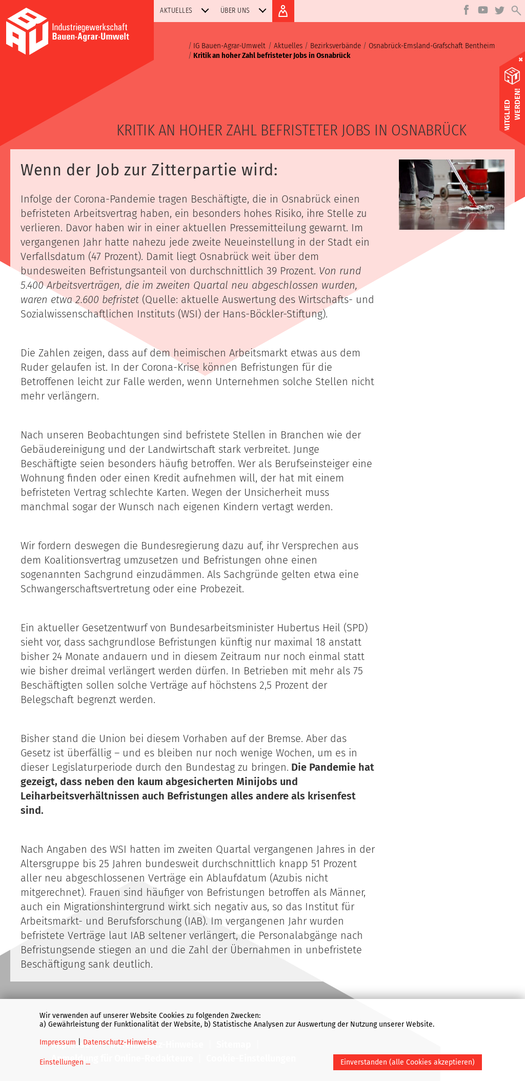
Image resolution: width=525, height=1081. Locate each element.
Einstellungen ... (64, 1062)
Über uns (245, 10)
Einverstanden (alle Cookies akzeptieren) (407, 1062)
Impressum (57, 1042)
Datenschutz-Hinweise (120, 1042)
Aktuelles (186, 10)
